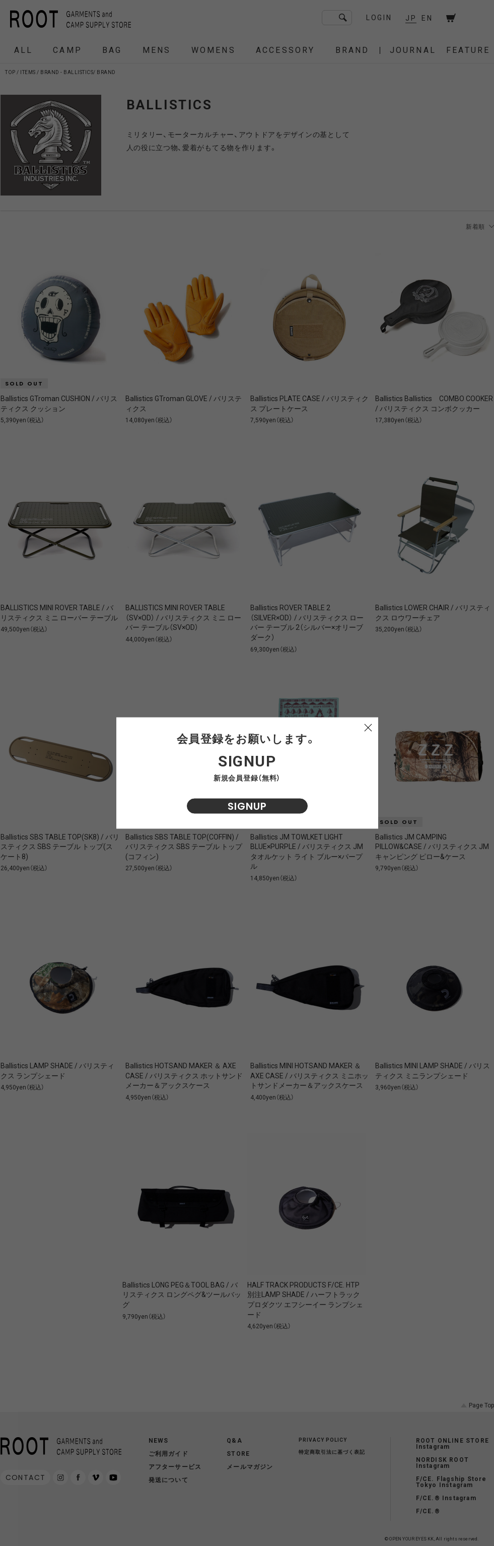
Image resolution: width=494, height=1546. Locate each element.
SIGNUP (247, 806)
